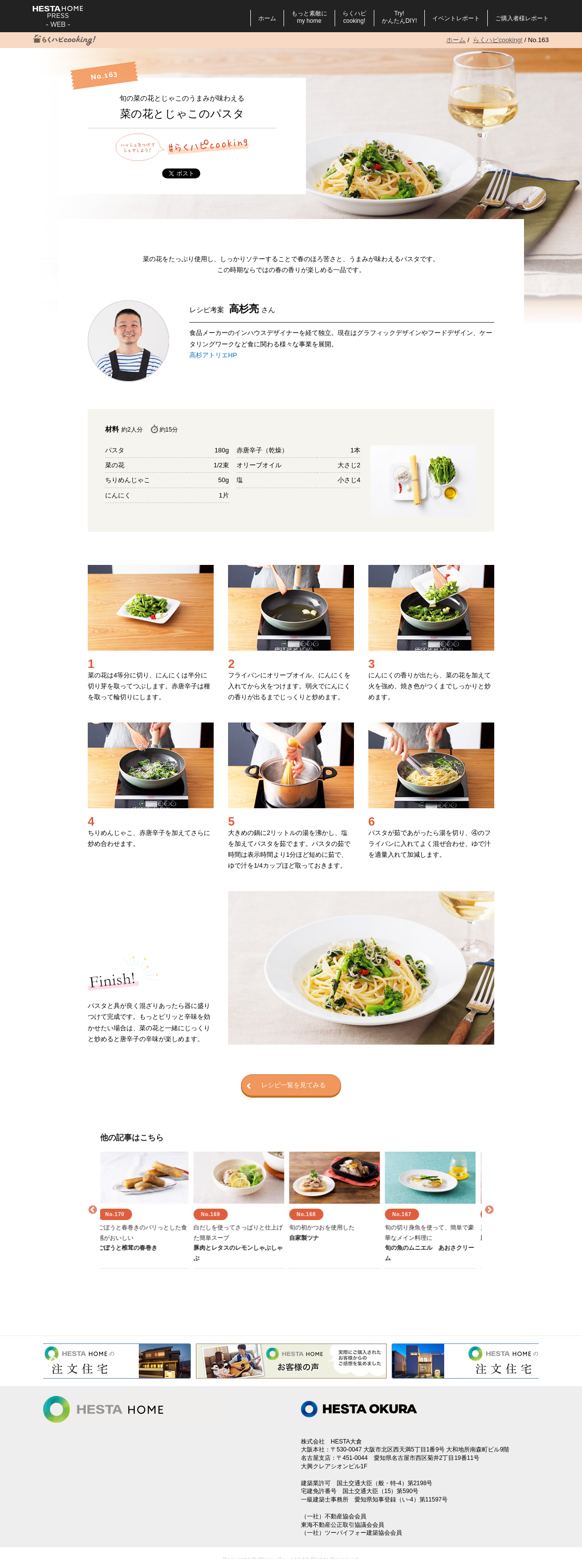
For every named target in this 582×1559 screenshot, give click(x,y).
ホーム (267, 18)
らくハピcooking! (354, 17)
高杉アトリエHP (213, 355)
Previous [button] (93, 1210)
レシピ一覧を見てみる (286, 1085)
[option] (148, 1210)
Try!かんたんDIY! (399, 17)
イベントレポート (456, 18)
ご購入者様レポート (522, 18)
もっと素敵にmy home (309, 17)
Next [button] (489, 1210)
